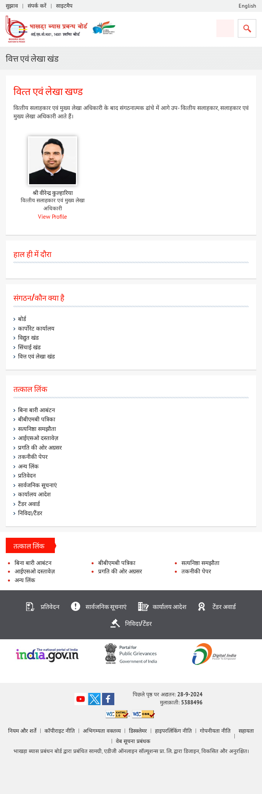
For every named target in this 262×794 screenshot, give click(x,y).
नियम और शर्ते (22, 730)
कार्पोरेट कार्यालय (36, 328)
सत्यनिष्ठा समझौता (38, 428)
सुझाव (12, 5)
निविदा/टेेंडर (138, 623)
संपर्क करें (37, 5)
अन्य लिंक (28, 466)
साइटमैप (64, 5)
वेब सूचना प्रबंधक (133, 741)
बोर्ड (22, 319)
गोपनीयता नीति (215, 730)
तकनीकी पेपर (33, 456)
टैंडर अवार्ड (29, 503)
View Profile (52, 216)
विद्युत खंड (28, 337)
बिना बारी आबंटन (36, 409)
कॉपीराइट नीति (59, 730)
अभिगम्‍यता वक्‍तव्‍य (102, 730)
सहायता (246, 730)
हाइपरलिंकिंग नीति (173, 730)
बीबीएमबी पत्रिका (36, 419)
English (247, 5)
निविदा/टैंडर (30, 513)
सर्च (247, 28)
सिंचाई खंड (29, 346)
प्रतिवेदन (27, 475)
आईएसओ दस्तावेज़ (38, 438)
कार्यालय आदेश (34, 494)
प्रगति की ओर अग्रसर (40, 447)
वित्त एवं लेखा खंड (36, 356)
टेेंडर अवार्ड (224, 606)
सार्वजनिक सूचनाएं (37, 484)
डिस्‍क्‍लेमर (138, 730)
